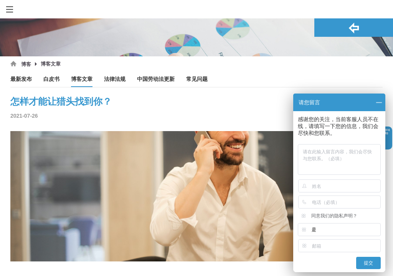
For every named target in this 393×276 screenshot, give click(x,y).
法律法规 (114, 79)
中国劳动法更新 (156, 79)
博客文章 (81, 79)
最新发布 (21, 79)
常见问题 (197, 79)
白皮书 (51, 79)
